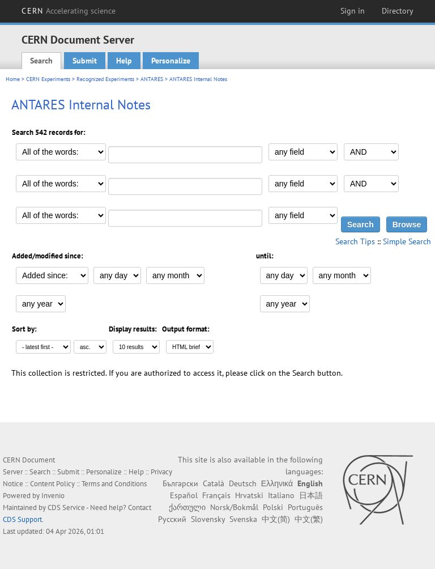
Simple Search (407, 241)
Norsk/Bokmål (234, 507)
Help (124, 61)
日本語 (311, 495)
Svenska (243, 519)
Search (41, 61)
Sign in (352, 11)
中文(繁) (309, 519)
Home (13, 79)
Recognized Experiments (105, 79)
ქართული (187, 507)
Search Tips (355, 241)
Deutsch (243, 483)
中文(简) (276, 519)
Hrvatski (249, 495)
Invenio (53, 495)
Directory (397, 11)
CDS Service (66, 507)
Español (184, 495)
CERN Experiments (48, 79)
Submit (84, 61)
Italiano (281, 495)
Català (213, 483)
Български (180, 483)
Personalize (170, 61)
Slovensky (208, 519)
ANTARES (151, 79)
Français (216, 495)
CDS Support (22, 519)
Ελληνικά (277, 483)
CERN (69, 11)
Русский (172, 519)
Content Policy (52, 484)
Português (305, 507)
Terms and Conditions (114, 484)
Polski (273, 507)
